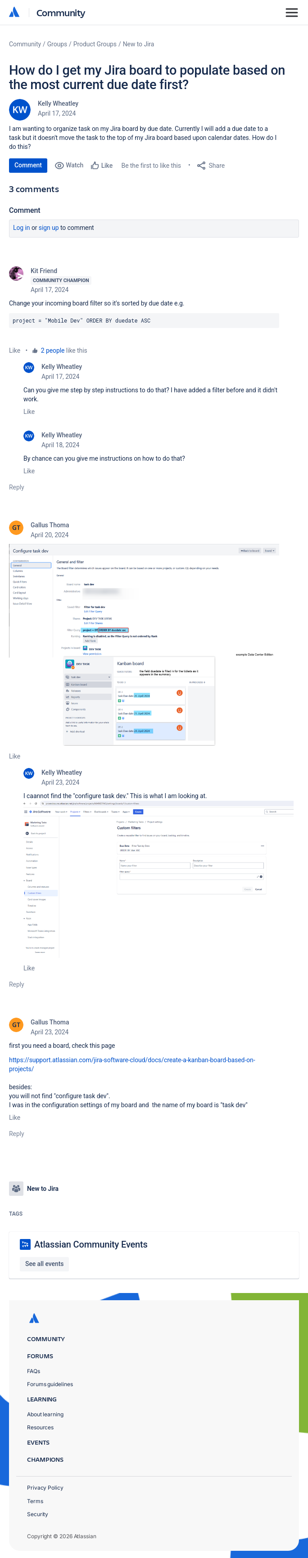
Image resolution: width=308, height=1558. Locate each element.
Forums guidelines (50, 1384)
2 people (53, 350)
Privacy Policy (45, 1487)
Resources (40, 1427)
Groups (57, 44)
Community (61, 12)
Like (14, 350)
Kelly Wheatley (58, 103)
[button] (144, 645)
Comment (28, 165)
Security (37, 1514)
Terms (35, 1501)
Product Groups (95, 44)
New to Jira (138, 44)
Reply (16, 487)
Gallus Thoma (50, 525)
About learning (45, 1414)
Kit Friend (44, 270)
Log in (21, 227)
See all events (44, 1263)
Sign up (49, 227)
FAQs (33, 1371)
